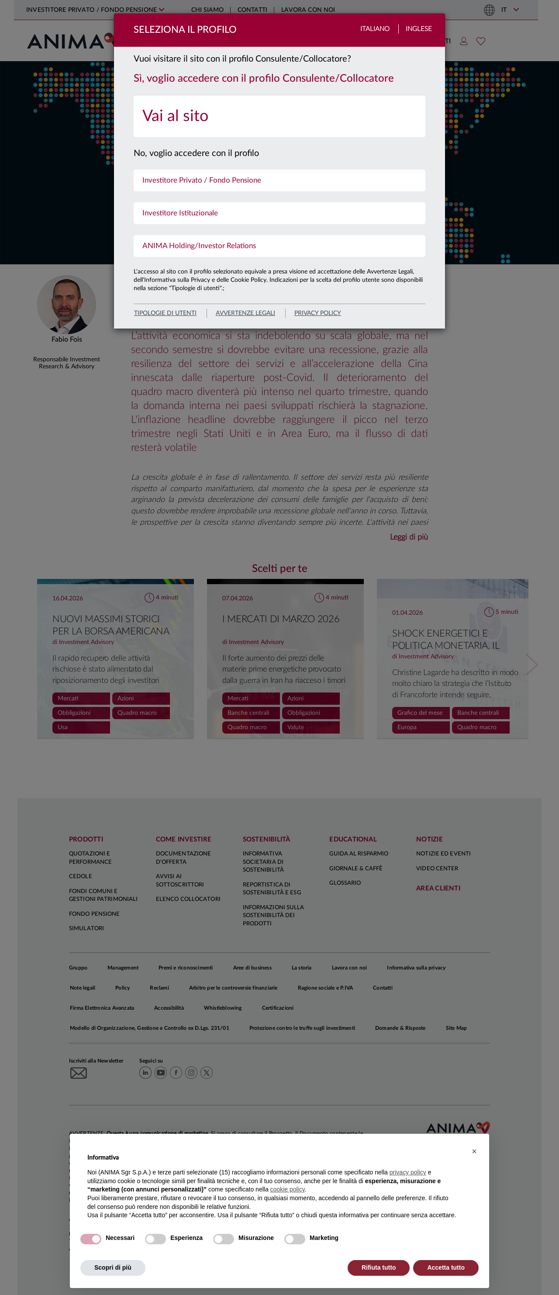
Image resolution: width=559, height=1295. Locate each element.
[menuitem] (279, 116)
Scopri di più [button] (112, 1267)
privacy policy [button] (408, 1172)
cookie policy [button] (287, 1189)
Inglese (419, 29)
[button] (474, 1151)
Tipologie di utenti (165, 313)
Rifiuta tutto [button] (379, 1267)
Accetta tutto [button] (446, 1267)
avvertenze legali (245, 313)
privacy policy (317, 313)
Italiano (375, 29)
